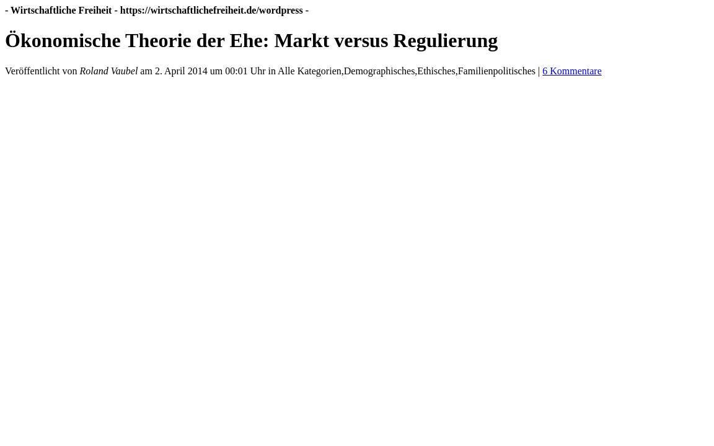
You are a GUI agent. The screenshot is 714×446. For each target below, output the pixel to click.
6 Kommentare (572, 71)
